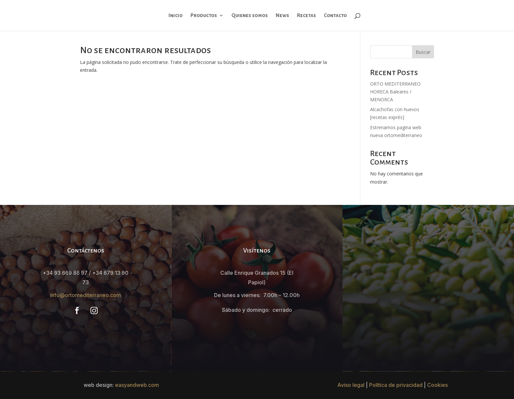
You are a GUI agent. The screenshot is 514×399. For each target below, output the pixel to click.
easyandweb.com (137, 385)
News (282, 15)
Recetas (306, 15)
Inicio (175, 15)
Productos (203, 15)
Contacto (335, 15)
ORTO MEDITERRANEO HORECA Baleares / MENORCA (395, 92)
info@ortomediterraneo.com (85, 295)
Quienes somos (249, 15)
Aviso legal (351, 385)
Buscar (423, 52)
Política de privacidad (396, 385)
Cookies (437, 385)
